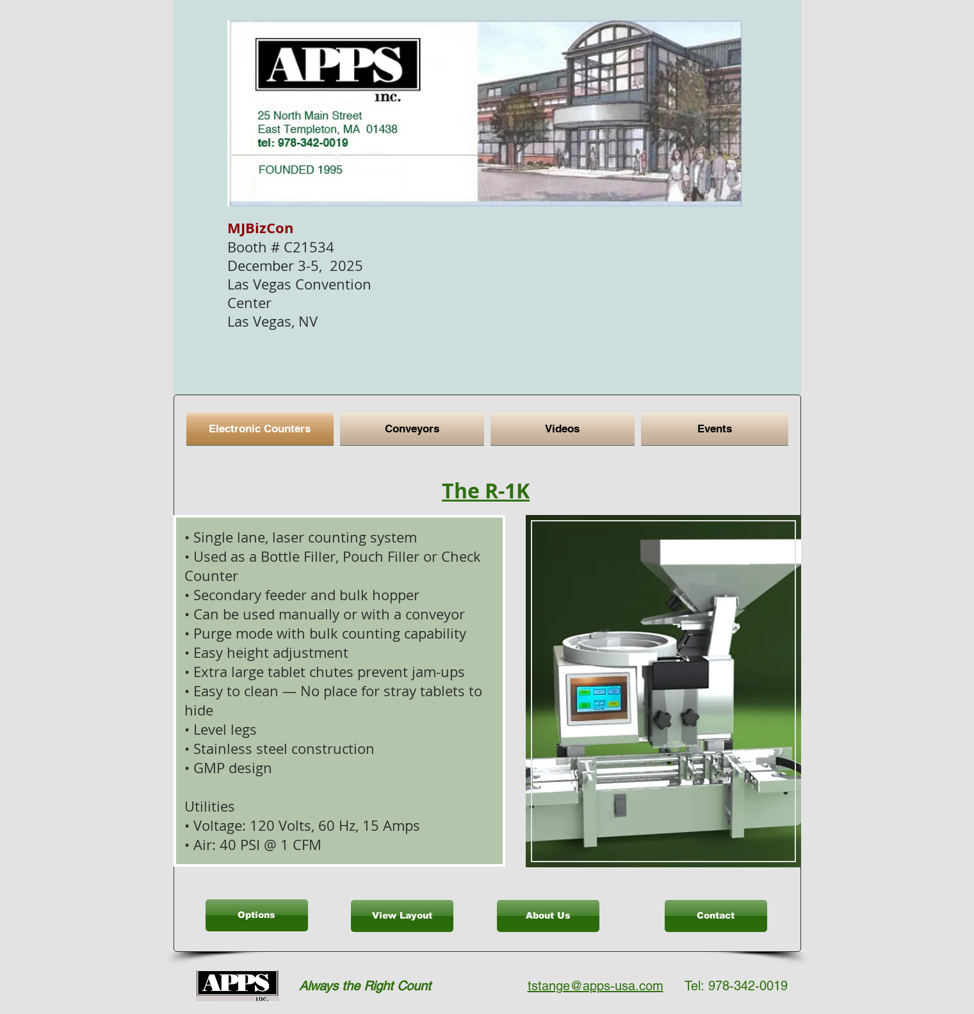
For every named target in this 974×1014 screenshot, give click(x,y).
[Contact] (716, 916)
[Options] (257, 915)
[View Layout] (402, 916)
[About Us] (548, 916)
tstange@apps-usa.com (595, 986)
